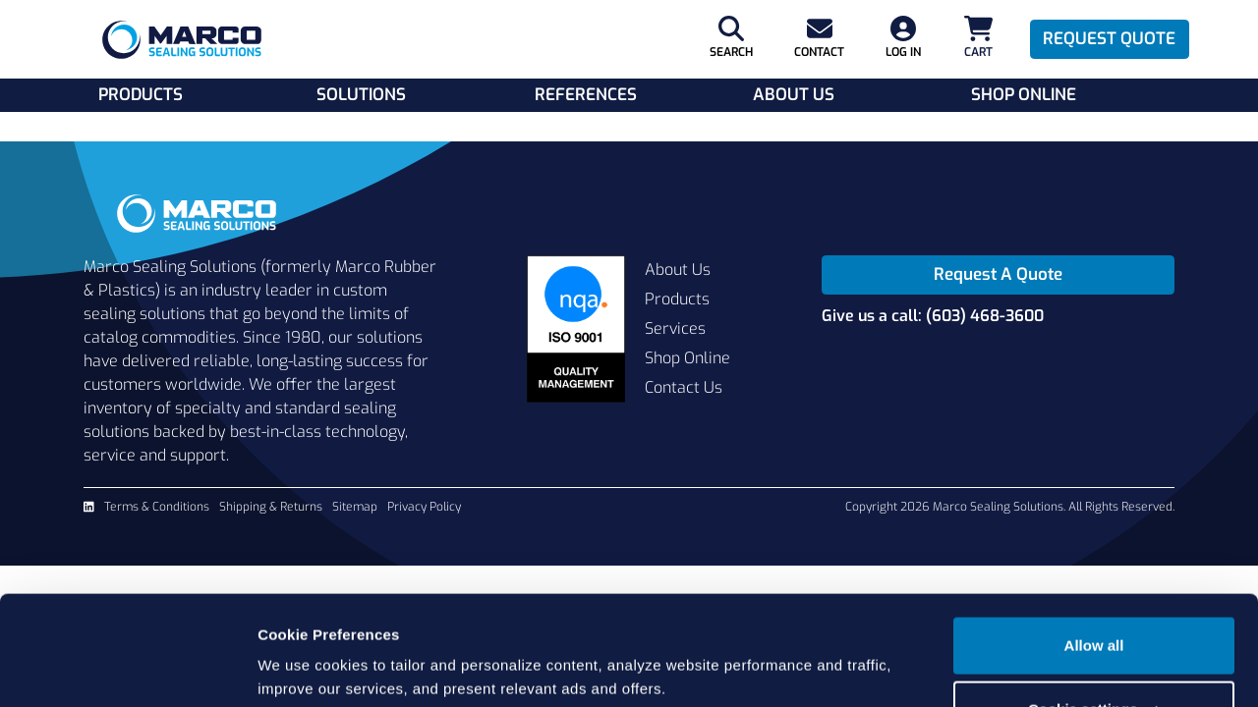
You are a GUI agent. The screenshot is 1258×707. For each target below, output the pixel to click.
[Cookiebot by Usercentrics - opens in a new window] (127, 668)
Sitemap (354, 507)
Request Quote (1109, 38)
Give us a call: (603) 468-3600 (933, 315)
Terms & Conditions (156, 507)
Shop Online (1023, 94)
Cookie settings (1095, 634)
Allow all (1094, 571)
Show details (303, 668)
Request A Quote (998, 274)
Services (675, 328)
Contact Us (683, 387)
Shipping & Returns (270, 507)
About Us (793, 94)
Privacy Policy (424, 507)
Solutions (361, 94)
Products (140, 94)
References (586, 94)
